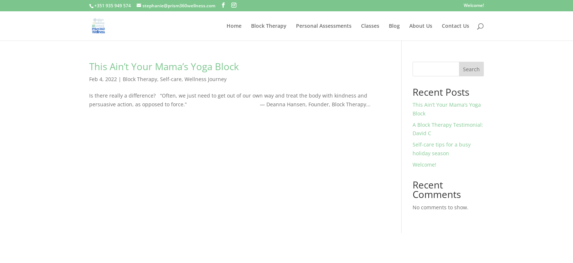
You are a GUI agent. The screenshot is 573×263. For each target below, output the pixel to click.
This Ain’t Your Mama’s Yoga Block (164, 66)
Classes (370, 26)
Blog (394, 26)
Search (471, 69)
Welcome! (474, 5)
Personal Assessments (324, 26)
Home (234, 26)
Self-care (171, 79)
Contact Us (455, 26)
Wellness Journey (206, 79)
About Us (420, 26)
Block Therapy (268, 26)
